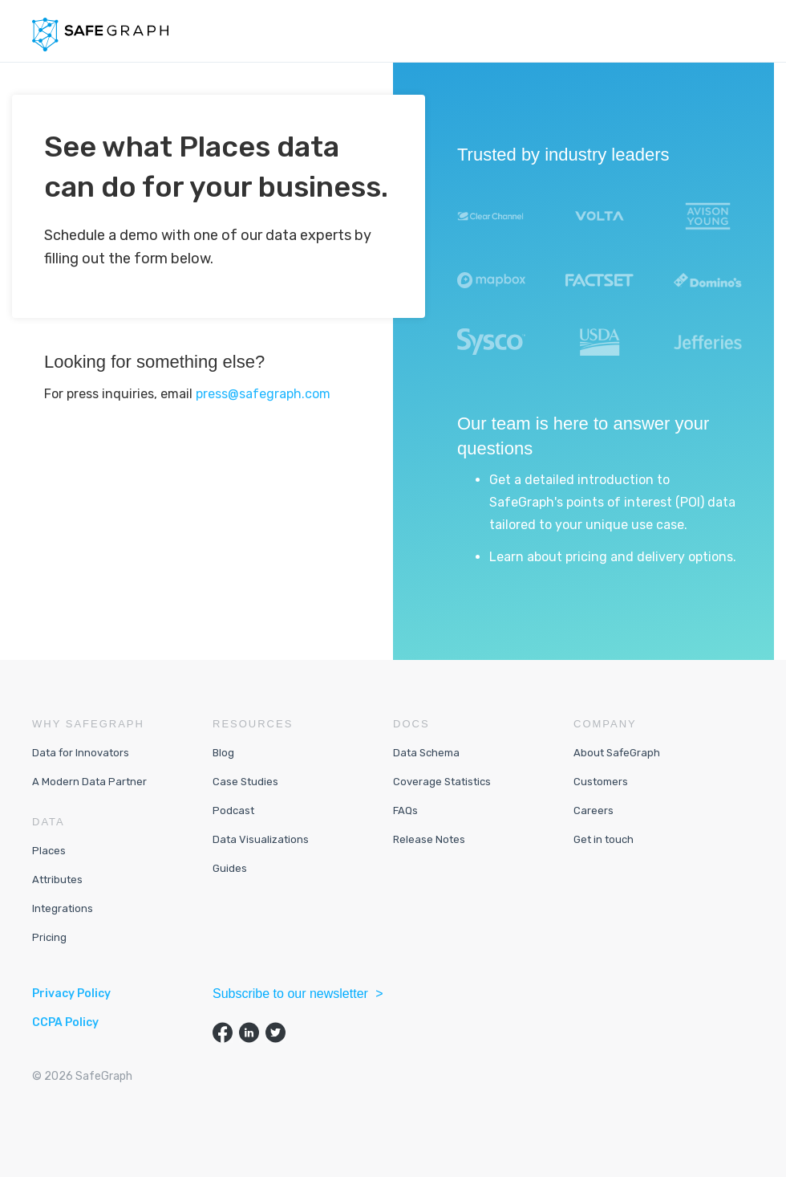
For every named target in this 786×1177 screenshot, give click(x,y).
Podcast (233, 810)
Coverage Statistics (442, 782)
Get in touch (603, 839)
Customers (600, 782)
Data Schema (426, 753)
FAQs (405, 810)
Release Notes (429, 839)
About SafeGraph (616, 753)
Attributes (57, 880)
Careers (593, 810)
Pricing (49, 937)
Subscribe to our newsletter (292, 993)
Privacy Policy (71, 993)
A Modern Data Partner (89, 782)
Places (49, 851)
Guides (230, 868)
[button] (741, 31)
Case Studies (245, 782)
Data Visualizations (261, 839)
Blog (223, 753)
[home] (100, 34)
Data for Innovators (80, 753)
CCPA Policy (65, 1022)
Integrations (62, 908)
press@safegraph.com (263, 393)
